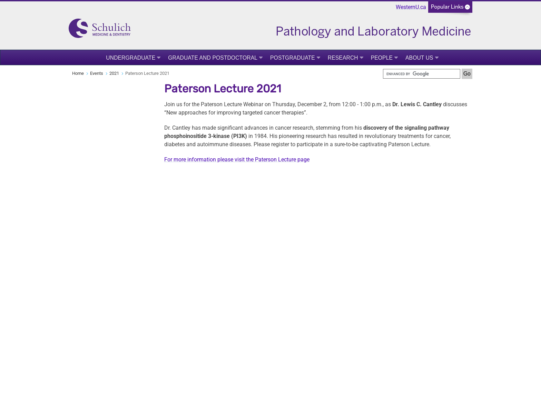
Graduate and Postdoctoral (212, 58)
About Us (419, 58)
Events (96, 73)
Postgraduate (292, 58)
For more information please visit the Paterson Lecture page (236, 159)
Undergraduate (130, 58)
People (382, 58)
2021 (114, 73)
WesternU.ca (411, 7)
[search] (421, 74)
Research (343, 58)
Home (78, 73)
